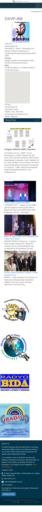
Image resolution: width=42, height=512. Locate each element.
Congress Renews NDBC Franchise (19, 149)
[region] (17, 87)
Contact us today (8, 494)
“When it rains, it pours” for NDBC (17, 203)
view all (37, 120)
